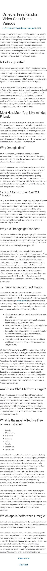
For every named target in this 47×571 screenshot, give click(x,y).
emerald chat (22, 301)
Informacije (8, 28)
